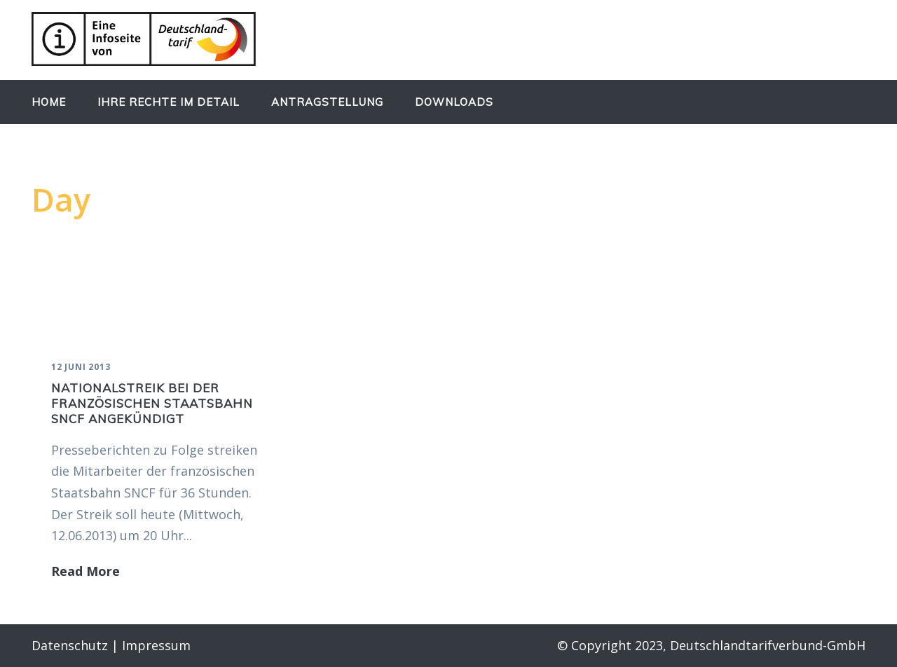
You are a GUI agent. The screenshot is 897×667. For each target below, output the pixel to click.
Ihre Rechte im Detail (168, 102)
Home (49, 102)
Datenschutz (70, 645)
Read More (85, 571)
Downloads (454, 102)
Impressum (156, 645)
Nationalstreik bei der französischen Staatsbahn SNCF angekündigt (152, 403)
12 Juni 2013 (81, 367)
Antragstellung (327, 102)
